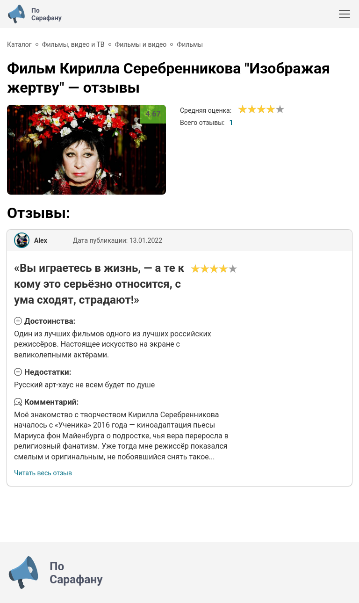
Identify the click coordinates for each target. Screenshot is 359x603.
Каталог (19, 44)
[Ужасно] (242, 109)
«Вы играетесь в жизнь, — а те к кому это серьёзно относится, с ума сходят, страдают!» (99, 284)
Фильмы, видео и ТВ (73, 44)
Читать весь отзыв (43, 473)
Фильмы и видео (141, 44)
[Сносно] (247, 109)
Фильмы (190, 44)
